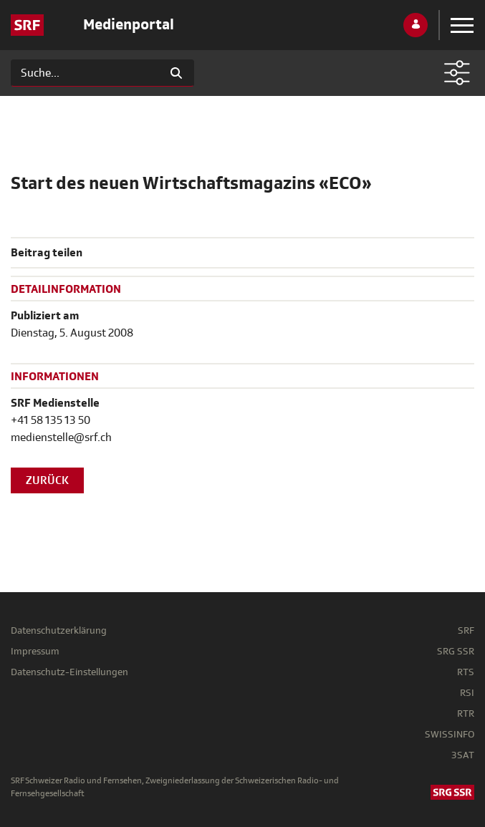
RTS (465, 672)
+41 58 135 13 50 (50, 420)
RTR (465, 713)
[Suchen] (85, 73)
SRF (466, 630)
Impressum (35, 651)
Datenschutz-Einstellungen (69, 672)
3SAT (462, 755)
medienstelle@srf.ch (61, 437)
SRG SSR (455, 651)
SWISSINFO (449, 734)
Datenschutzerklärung (59, 630)
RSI (467, 693)
